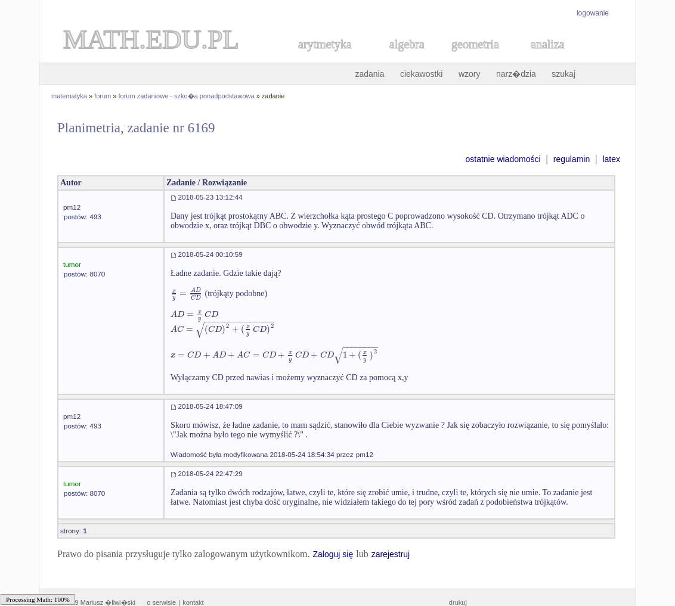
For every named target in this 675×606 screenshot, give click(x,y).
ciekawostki (421, 74)
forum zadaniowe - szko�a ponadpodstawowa (187, 96)
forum (102, 96)
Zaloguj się (332, 554)
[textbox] (187, 293)
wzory (470, 74)
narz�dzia (516, 74)
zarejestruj (390, 554)
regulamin (571, 159)
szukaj (563, 74)
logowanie (593, 13)
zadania (369, 74)
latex (611, 159)
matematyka (69, 96)
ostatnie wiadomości (502, 159)
